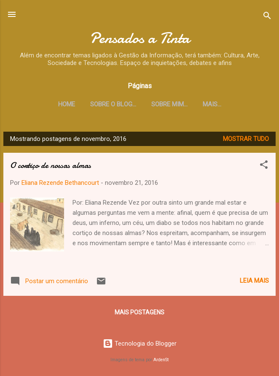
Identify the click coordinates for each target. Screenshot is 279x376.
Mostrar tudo (246, 139)
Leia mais (254, 280)
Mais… (212, 104)
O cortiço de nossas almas (50, 165)
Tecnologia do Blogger (140, 343)
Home (66, 104)
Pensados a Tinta (140, 38)
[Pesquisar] (267, 17)
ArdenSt (161, 359)
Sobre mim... (169, 104)
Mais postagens (139, 312)
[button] (264, 166)
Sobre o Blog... (113, 104)
